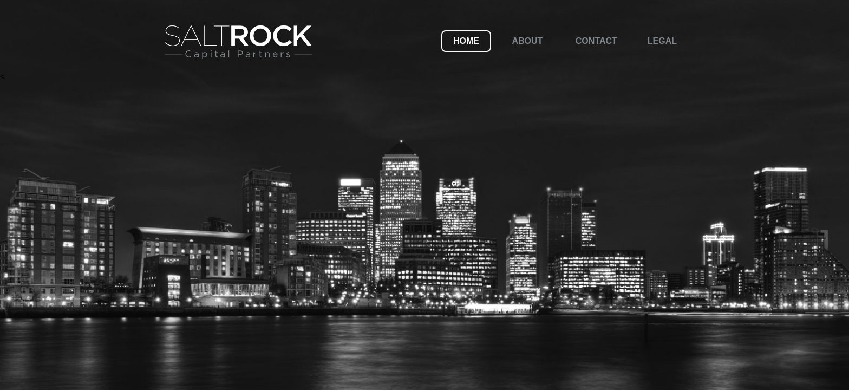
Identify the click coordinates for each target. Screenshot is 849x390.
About (527, 41)
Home (466, 41)
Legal (662, 41)
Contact (596, 41)
